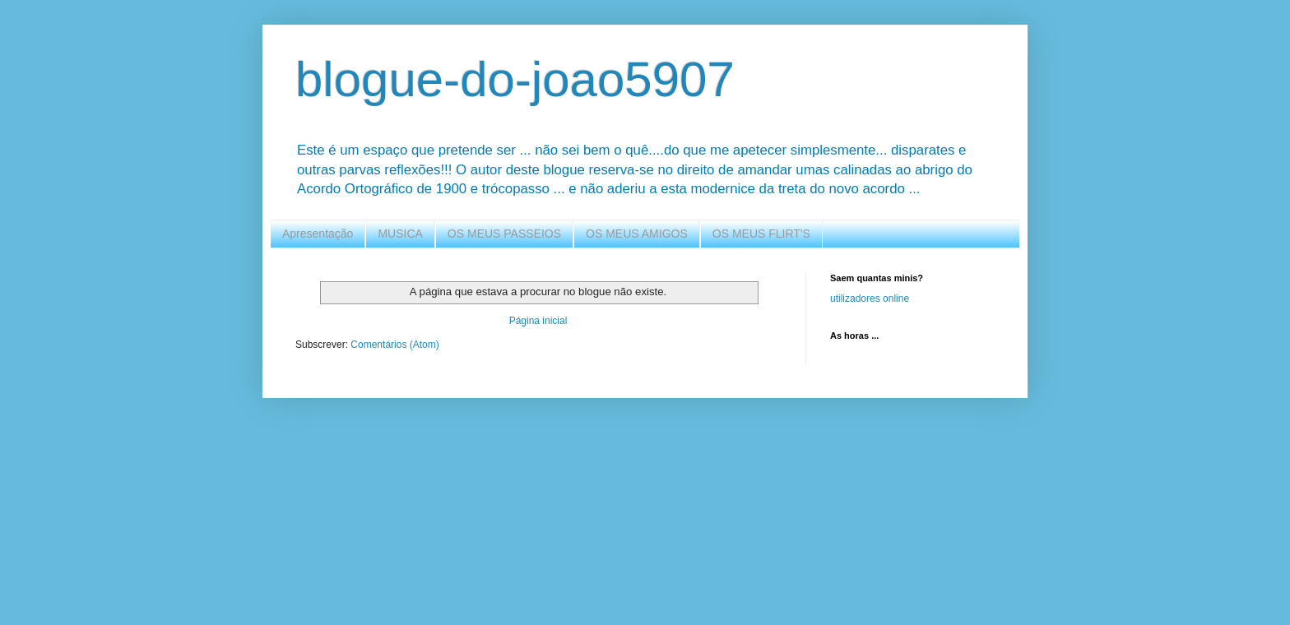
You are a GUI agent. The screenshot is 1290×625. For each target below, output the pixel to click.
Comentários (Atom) (394, 344)
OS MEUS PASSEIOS (504, 233)
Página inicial (538, 320)
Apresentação (317, 233)
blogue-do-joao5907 (515, 79)
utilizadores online (869, 298)
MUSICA (400, 233)
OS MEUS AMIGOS (637, 233)
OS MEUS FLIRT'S (761, 233)
